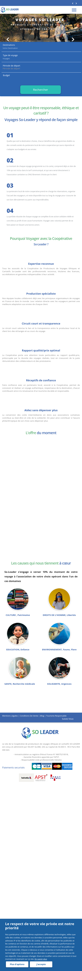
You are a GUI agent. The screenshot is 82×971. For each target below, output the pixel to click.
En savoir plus (41, 959)
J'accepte (40, 964)
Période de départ (11, 65)
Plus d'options (17, 964)
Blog (42, 715)
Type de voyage (10, 55)
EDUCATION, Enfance (17, 649)
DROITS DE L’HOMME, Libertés (59, 615)
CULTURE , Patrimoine (18, 615)
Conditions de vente (29, 715)
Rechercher (40, 90)
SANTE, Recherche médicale (19, 684)
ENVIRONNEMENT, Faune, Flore (59, 649)
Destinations (9, 45)
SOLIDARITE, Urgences (59, 684)
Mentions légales (10, 715)
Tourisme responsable (56, 715)
